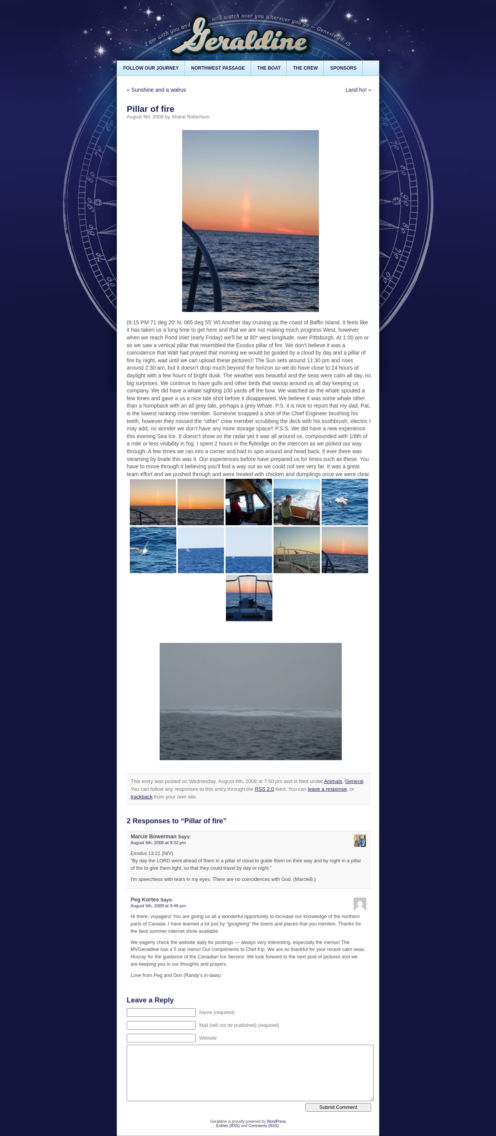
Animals (333, 781)
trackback (142, 797)
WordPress (276, 1121)
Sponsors (343, 68)
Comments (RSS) (263, 1126)
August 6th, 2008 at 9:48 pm (158, 905)
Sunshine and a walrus (158, 90)
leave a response (327, 789)
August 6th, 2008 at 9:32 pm (158, 842)
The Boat (269, 68)
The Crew (305, 68)
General (354, 781)
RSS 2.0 (264, 789)
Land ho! (356, 90)
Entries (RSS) (228, 1126)
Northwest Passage (218, 68)
